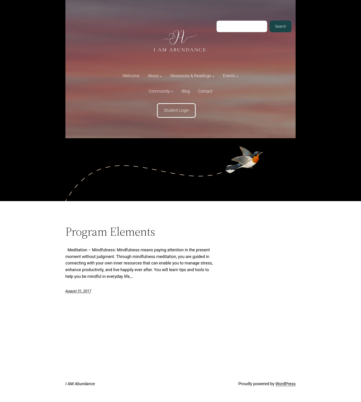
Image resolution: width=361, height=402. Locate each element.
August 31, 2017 (78, 291)
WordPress (286, 383)
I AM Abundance (80, 383)
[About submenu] (155, 75)
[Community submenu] (161, 91)
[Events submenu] (231, 75)
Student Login (176, 110)
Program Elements (110, 231)
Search (280, 26)
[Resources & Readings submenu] (192, 75)
